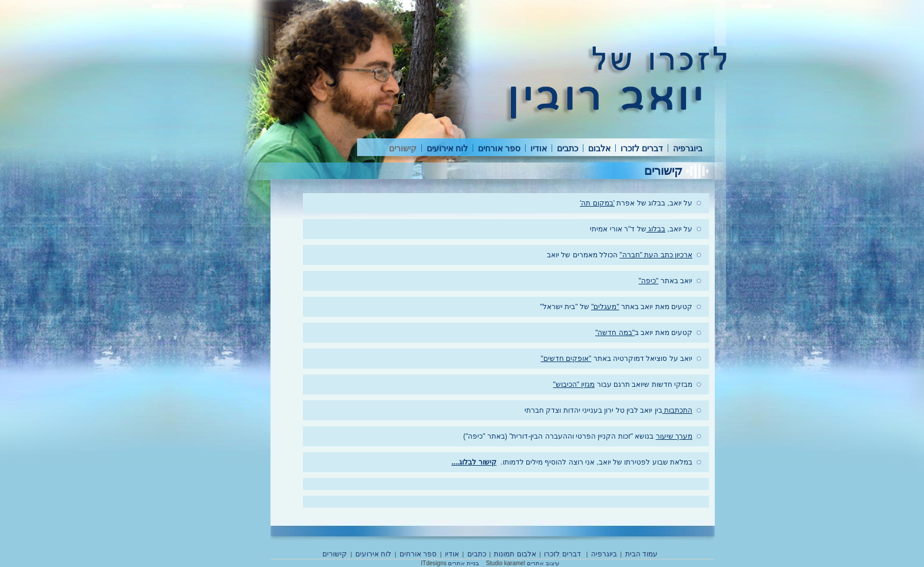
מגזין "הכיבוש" (574, 384)
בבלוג (655, 229)
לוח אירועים (447, 148)
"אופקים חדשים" (565, 358)
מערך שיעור (674, 436)
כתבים (567, 148)
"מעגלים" (605, 307)
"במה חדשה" (615, 333)
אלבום (599, 148)
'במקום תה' (597, 203)
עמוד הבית (641, 554)
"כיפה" (649, 281)
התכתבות (677, 410)
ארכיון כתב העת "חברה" (655, 255)
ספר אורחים (499, 148)
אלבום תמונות (515, 554)
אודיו (538, 148)
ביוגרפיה (687, 148)
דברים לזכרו (642, 148)
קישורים (403, 148)
